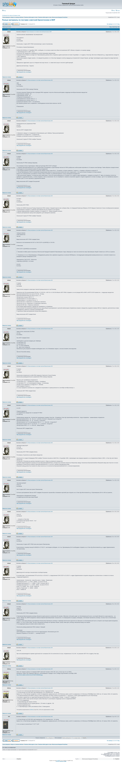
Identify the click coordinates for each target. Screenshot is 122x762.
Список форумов (6, 17)
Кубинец (31, 709)
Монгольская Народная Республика (59, 17)
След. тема (117, 26)
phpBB (58, 760)
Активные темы (16, 15)
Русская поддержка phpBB (61, 761)
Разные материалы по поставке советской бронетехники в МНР (28, 20)
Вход (4, 10)
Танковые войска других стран (30, 17)
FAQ (113, 10)
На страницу (109, 24)
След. (118, 24)
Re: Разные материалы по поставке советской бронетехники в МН (39, 80)
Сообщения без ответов (7, 15)
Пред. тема (111, 26)
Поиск (118, 10)
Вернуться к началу (7, 77)
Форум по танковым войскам (17, 17)
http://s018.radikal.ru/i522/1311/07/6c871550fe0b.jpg (30, 675)
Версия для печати (7, 26)
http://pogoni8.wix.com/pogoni (24, 72)
